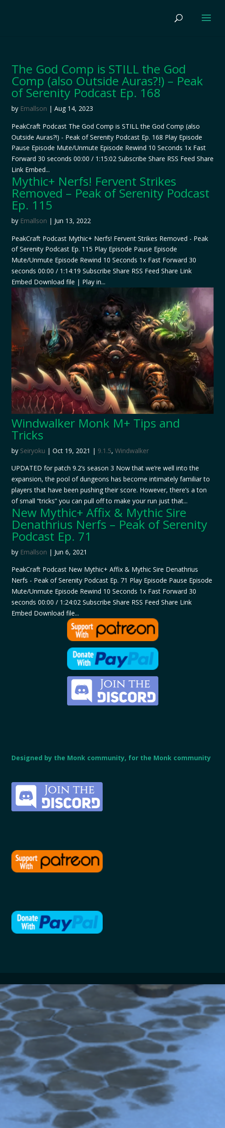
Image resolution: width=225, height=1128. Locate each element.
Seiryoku (32, 450)
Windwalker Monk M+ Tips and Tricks (95, 429)
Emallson (33, 108)
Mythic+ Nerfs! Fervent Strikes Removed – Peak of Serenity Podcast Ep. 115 (110, 193)
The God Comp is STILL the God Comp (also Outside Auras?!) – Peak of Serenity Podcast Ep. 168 (107, 81)
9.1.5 (104, 450)
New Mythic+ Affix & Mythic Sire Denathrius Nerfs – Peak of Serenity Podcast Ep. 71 (109, 524)
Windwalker (132, 450)
